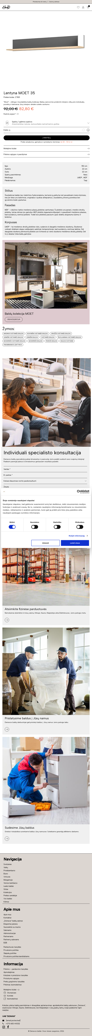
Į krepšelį (47, 138)
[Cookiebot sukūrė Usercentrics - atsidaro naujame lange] (78, 491)
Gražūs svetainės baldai (61, 333)
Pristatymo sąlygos (11, 978)
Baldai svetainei (67, 341)
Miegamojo (8, 880)
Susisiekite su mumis (12, 927)
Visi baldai (8, 899)
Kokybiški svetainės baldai (37, 333)
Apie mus (7, 915)
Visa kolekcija (13, 319)
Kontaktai (7, 918)
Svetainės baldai (48, 337)
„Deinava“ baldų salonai (13, 921)
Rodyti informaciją (77, 536)
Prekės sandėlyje (10, 895)
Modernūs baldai (35, 341)
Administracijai (10, 933)
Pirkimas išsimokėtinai (13, 985)
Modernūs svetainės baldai (14, 341)
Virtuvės (7, 877)
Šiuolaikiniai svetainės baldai (69, 337)
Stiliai (6, 889)
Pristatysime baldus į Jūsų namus (27, 718)
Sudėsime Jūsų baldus (19, 827)
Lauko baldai (9, 886)
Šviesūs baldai (51, 341)
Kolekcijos (8, 892)
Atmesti (45, 543)
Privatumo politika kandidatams (16, 956)
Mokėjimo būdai (10, 990)
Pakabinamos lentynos (13, 345)
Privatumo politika (11, 950)
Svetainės (8, 864)
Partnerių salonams (11, 940)
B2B (5, 943)
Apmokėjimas (9, 972)
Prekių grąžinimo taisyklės (14, 982)
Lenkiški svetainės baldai (13, 337)
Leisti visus (75, 543)
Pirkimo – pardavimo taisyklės (16, 969)
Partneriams (8, 936)
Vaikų (6, 867)
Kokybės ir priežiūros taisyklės (16, 975)
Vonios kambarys (10, 883)
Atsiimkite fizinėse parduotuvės (25, 609)
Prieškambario (9, 870)
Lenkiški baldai (32, 337)
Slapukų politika (10, 953)
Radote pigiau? (11, 114)
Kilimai (6, 902)
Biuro (6, 874)
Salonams (7, 930)
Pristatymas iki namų (40, 2)
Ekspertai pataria (10, 924)
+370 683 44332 (11, 1024)
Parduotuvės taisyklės (12, 947)
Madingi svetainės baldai (13, 333)
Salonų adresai (54, 2)
